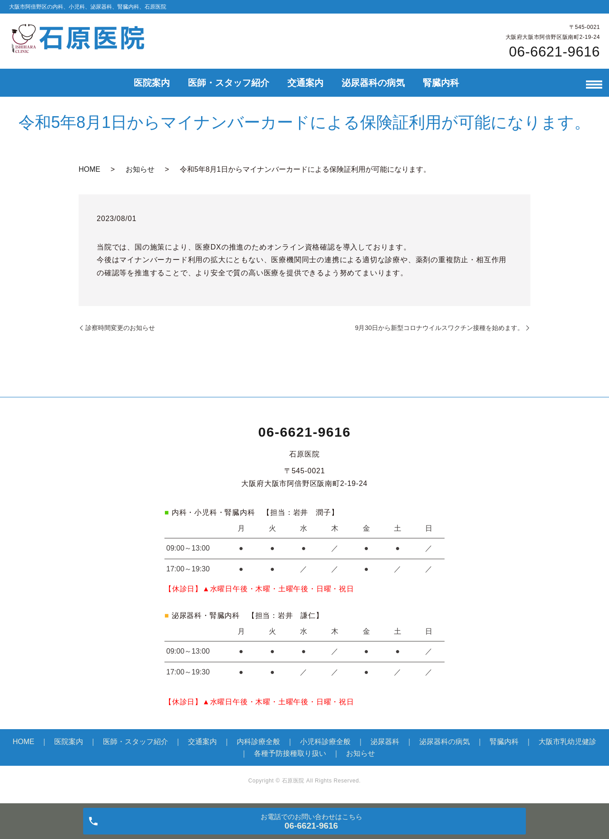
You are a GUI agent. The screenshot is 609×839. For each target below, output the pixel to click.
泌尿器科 (384, 741)
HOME (89, 169)
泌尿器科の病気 (373, 83)
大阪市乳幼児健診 (567, 741)
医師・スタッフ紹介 (228, 83)
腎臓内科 (441, 83)
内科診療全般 (258, 741)
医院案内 (152, 83)
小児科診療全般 (325, 741)
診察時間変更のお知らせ (120, 327)
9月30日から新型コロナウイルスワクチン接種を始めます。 (439, 327)
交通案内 (305, 83)
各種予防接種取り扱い (290, 753)
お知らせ (140, 169)
